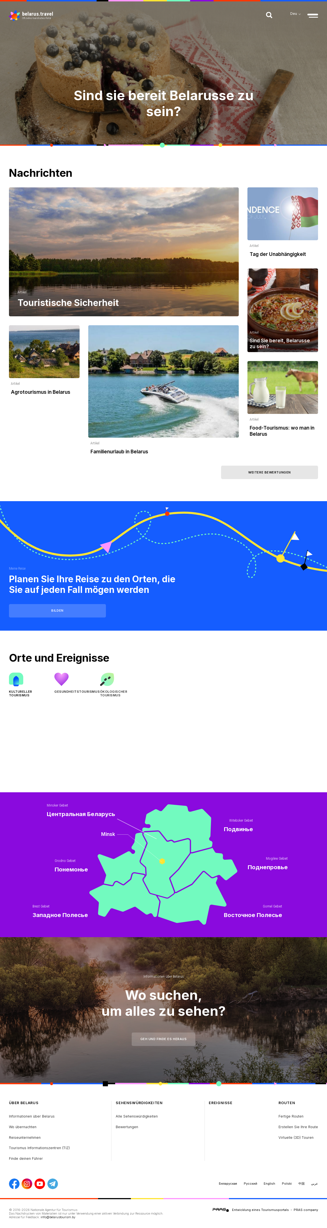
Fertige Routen (291, 1116)
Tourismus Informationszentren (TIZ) (39, 1148)
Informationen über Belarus (163, 976)
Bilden (57, 610)
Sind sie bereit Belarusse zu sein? (164, 103)
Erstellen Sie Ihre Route (298, 1127)
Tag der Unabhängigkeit (278, 254)
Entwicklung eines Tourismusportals (260, 1210)
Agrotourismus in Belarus (40, 392)
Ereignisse (220, 1103)
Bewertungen (127, 1127)
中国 (301, 1183)
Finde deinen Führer (26, 1158)
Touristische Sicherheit (68, 302)
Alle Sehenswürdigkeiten (137, 1116)
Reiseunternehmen (25, 1137)
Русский (250, 1183)
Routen (287, 1103)
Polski (287, 1183)
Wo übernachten (22, 1127)
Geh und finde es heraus (163, 1039)
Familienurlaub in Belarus (119, 451)
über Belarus (24, 1103)
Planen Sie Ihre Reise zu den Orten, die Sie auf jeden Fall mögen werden (92, 584)
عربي (314, 1183)
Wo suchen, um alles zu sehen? (163, 1003)
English (269, 1183)
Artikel (22, 292)
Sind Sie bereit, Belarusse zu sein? (280, 343)
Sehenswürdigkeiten (139, 1103)
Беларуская (228, 1183)
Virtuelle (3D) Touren (296, 1137)
